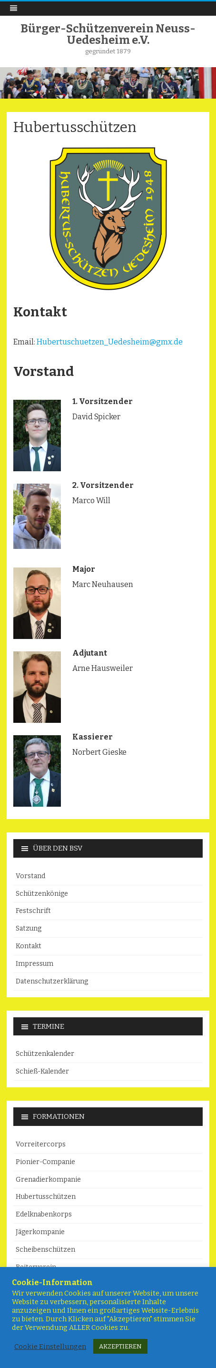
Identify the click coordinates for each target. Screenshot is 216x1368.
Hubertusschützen (46, 1197)
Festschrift (33, 911)
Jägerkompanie (40, 1232)
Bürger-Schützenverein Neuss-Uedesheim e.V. (108, 34)
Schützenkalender (45, 1054)
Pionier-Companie (45, 1162)
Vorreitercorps (41, 1144)
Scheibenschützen (45, 1250)
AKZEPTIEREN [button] (120, 1346)
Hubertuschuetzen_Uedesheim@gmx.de (110, 341)
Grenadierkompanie (48, 1179)
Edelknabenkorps (44, 1214)
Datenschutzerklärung (52, 981)
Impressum (34, 964)
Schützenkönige (42, 894)
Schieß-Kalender (42, 1071)
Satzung (28, 928)
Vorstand (30, 876)
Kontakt (28, 946)
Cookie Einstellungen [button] (50, 1346)
